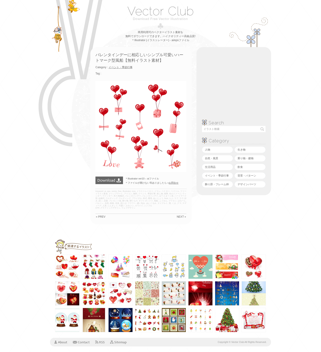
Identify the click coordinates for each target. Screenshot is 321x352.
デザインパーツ (247, 184)
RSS (100, 342)
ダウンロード (109, 180)
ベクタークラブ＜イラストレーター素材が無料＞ (160, 13)
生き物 (242, 149)
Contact (81, 342)
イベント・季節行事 (217, 175)
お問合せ (173, 182)
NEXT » (181, 216)
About (60, 342)
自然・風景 (211, 158)
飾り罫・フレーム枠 (217, 184)
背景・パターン (247, 175)
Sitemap (118, 342)
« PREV (100, 216)
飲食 (240, 167)
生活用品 (210, 167)
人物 (207, 149)
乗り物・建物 (246, 158)
